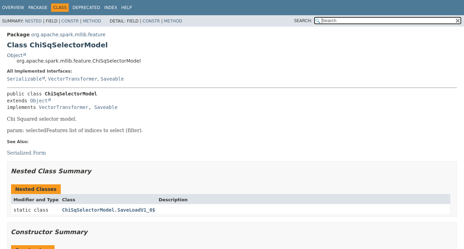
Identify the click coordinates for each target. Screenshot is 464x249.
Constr (70, 21)
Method (92, 21)
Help (126, 7)
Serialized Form (26, 153)
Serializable (24, 79)
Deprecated (86, 7)
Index (110, 7)
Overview (13, 7)
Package (37, 7)
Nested (33, 21)
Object (15, 55)
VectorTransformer (72, 79)
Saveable (112, 79)
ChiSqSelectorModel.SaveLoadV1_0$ (108, 210)
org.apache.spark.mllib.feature (68, 34)
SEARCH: (303, 20)
